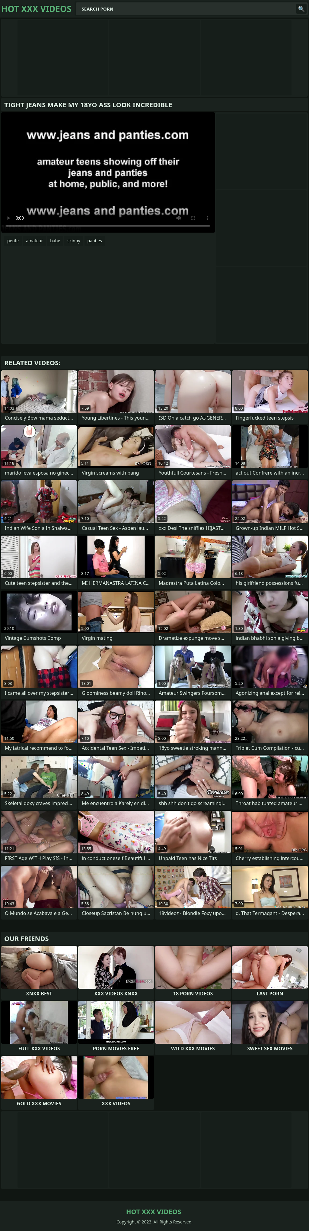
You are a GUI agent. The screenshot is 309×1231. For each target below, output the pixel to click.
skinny (73, 240)
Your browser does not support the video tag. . (108, 172)
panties (95, 240)
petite (13, 240)
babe (55, 240)
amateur (34, 240)
